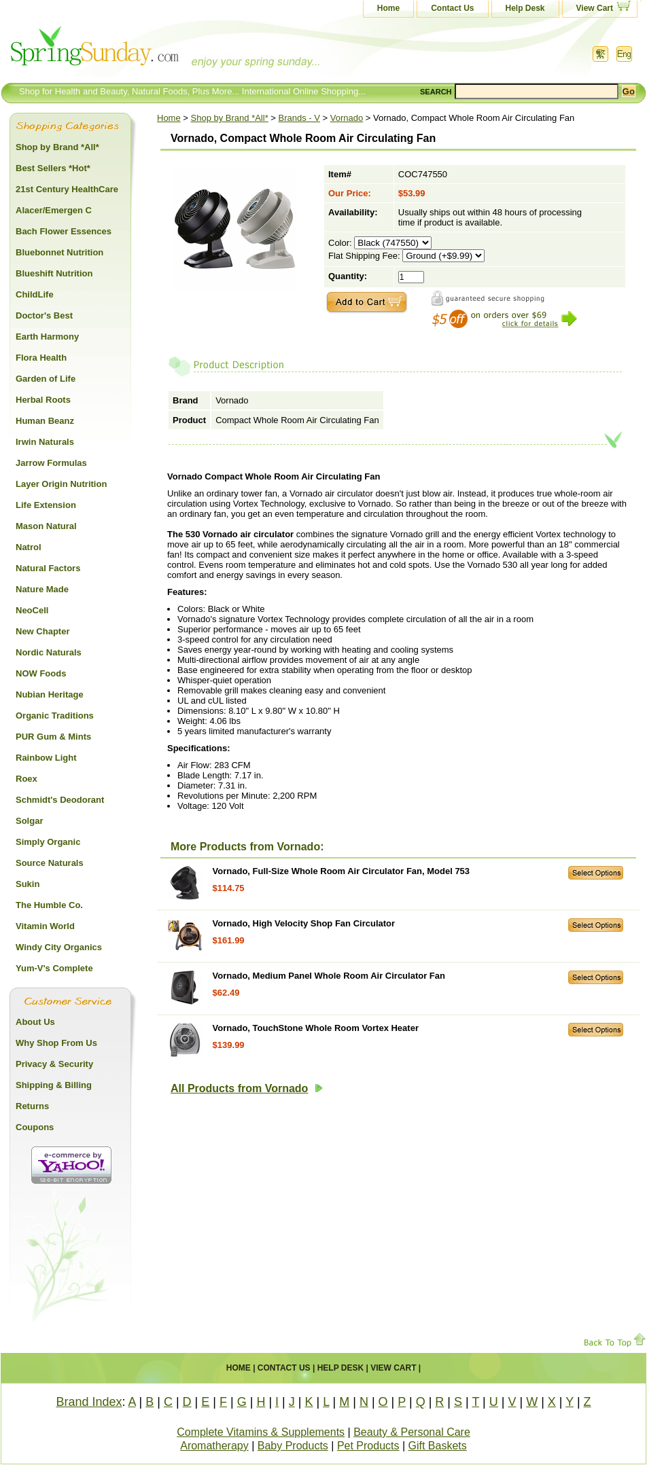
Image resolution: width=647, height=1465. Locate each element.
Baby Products (293, 1445)
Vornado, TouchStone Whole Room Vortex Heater (316, 1028)
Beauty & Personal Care (411, 1432)
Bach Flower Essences (63, 231)
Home (388, 8)
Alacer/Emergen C (54, 210)
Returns (32, 1106)
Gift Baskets (437, 1445)
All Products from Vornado (247, 1088)
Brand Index (89, 1402)
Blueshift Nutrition (54, 273)
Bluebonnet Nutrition (59, 252)
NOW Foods (41, 673)
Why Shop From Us (56, 1043)
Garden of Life (45, 379)
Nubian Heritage (50, 694)
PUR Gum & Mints (53, 736)
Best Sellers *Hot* (53, 168)
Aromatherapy (214, 1445)
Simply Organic (48, 842)
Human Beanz (45, 421)
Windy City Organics (59, 947)
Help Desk (525, 8)
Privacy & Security (54, 1064)
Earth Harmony (47, 336)
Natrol (28, 547)
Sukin (27, 884)
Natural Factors (48, 568)
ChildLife (35, 294)
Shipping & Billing (54, 1085)
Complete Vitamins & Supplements (261, 1432)
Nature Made (42, 589)
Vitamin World (45, 926)
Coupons (35, 1127)
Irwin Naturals (45, 442)
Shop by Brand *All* (229, 118)
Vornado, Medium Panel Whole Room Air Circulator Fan (329, 976)
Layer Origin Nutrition (61, 484)
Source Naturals (50, 863)
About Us (35, 1022)
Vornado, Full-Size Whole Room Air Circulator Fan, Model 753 (341, 871)
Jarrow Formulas (51, 463)
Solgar (29, 821)
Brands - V (299, 118)
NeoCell (32, 610)
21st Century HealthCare (67, 189)
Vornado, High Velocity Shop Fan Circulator (304, 923)
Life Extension (46, 505)
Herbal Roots (43, 400)
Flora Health (41, 357)
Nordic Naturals (49, 652)
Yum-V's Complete (54, 968)
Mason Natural (46, 526)
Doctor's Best (44, 315)
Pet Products (368, 1445)
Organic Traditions (55, 715)
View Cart (594, 8)
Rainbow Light (46, 758)
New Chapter (42, 631)
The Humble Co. (49, 905)
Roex (26, 779)
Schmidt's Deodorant (60, 800)
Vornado (346, 118)
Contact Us (452, 8)
